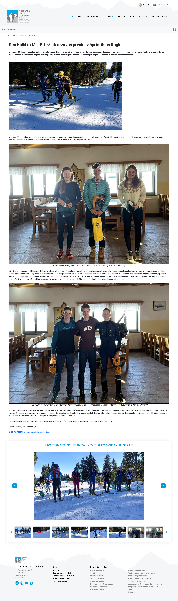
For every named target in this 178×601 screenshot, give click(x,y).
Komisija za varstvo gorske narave (141, 573)
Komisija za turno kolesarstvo (139, 579)
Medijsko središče (160, 17)
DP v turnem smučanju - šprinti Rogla (30, 432)
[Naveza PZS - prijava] (143, 5)
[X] (31, 583)
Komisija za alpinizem (99, 587)
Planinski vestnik (97, 570)
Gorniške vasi (95, 573)
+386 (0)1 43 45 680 (21, 575)
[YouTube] (26, 583)
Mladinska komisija (97, 576)
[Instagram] (21, 583)
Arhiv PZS (143, 17)
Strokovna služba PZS (61, 579)
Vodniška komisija (97, 579)
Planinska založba (97, 589)
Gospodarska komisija (136, 581)
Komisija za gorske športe (138, 576)
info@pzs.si (19, 577)
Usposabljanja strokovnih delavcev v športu (145, 584)
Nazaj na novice (10, 29)
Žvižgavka (131, 592)
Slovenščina (159, 5)
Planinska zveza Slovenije (31, 567)
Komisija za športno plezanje (101, 584)
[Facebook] (17, 583)
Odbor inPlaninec (97, 581)
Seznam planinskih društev (63, 576)
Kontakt (56, 570)
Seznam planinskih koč (62, 573)
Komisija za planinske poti (138, 570)
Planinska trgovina (60, 581)
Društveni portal (126, 17)
